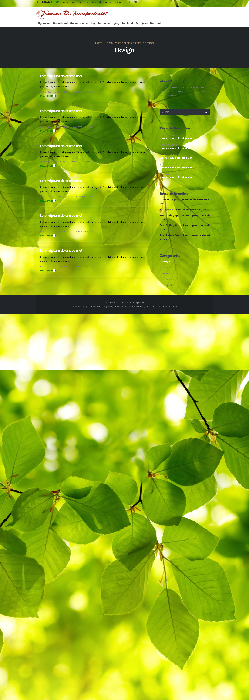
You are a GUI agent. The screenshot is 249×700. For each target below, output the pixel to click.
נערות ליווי (165, 209)
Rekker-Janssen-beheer (82, 92)
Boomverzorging (108, 23)
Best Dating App (169, 215)
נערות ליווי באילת (168, 199)
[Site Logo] (72, 14)
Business (171, 279)
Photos (166, 273)
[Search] (206, 112)
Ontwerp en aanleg (82, 23)
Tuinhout (127, 23)
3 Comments (61, 92)
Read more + (48, 96)
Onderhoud (60, 23)
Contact (155, 23)
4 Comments (61, 266)
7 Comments (61, 196)
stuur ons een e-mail (71, 2)
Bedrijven (141, 23)
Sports (169, 285)
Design (166, 261)
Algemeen (43, 23)
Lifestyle (166, 267)
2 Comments (61, 231)
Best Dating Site (169, 225)
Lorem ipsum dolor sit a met (61, 76)
